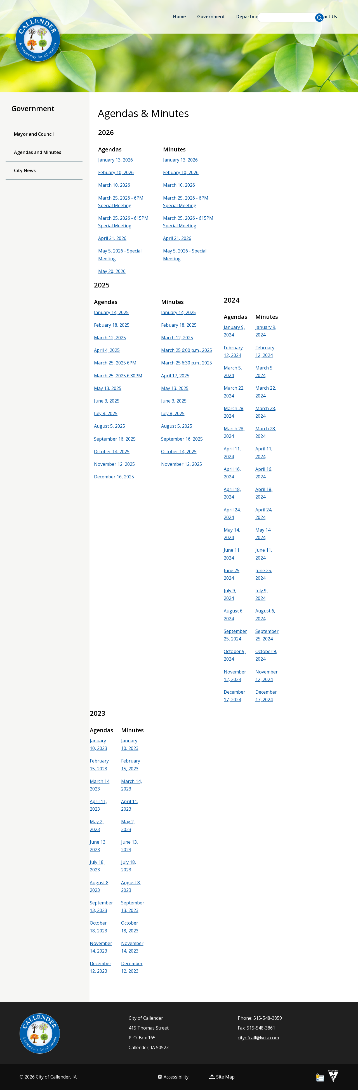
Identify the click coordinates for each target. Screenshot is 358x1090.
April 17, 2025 (175, 376)
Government (211, 16)
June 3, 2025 (106, 401)
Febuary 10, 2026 (116, 172)
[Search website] (291, 17)
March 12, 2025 (110, 338)
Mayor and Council (34, 134)
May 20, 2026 (112, 271)
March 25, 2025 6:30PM (118, 376)
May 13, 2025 (107, 388)
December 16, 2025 (114, 477)
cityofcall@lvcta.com (258, 1038)
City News (25, 170)
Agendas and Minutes (37, 152)
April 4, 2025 (107, 350)
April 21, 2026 (112, 238)
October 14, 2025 (111, 451)
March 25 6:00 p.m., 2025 (186, 350)
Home (179, 16)
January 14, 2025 (111, 312)
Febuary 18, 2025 (111, 325)
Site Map (222, 1077)
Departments (251, 16)
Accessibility (173, 1077)
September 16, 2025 (115, 439)
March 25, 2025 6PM (115, 363)
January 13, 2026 (115, 160)
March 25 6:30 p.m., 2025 (186, 363)
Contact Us (325, 16)
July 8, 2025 (105, 413)
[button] (319, 17)
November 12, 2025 (114, 464)
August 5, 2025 (109, 426)
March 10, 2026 (114, 185)
